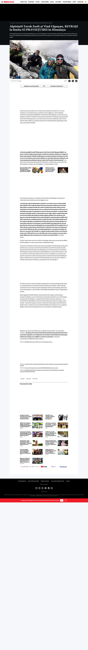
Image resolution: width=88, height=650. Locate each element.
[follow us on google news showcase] (34, 467)
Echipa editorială (22, 481)
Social (52, 1)
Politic (38, 1)
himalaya (22, 378)
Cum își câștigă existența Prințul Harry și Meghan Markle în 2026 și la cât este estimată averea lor (26, 451)
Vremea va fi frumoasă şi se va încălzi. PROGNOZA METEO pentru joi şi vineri (41, 367)
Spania (79, 1)
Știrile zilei (23, 1)
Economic (31, 1)
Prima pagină (12, 22)
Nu (65, 500)
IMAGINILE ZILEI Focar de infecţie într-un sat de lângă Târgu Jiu (38, 341)
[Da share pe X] (73, 81)
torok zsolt (28, 378)
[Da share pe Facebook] (69, 81)
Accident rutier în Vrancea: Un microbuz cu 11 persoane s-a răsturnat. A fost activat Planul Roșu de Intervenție (25, 417)
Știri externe (45, 1)
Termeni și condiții (45, 481)
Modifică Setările (44, 484)
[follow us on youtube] (44, 467)
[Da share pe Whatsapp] (76, 81)
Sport (74, 1)
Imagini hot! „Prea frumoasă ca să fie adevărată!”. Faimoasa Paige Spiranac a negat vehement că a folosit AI (26, 442)
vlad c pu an (35, 378)
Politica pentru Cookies (33, 481)
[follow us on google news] (25, 467)
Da (61, 500)
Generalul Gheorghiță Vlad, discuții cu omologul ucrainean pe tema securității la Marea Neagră (25, 169)
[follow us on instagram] (53, 467)
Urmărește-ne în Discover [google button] (57, 86)
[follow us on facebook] (63, 467)
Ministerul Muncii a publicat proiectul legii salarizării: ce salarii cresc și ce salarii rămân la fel (25, 460)
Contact (68, 481)
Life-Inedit (58, 1)
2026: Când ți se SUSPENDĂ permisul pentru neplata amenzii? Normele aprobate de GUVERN (50, 451)
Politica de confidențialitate (57, 481)
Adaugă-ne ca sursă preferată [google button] (31, 86)
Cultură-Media (67, 1)
